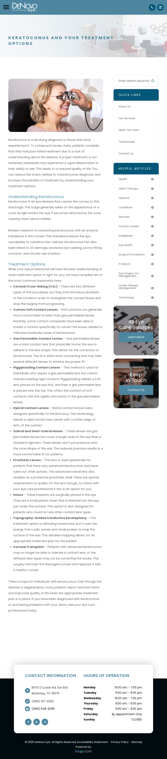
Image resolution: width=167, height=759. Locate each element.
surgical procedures (133, 256)
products (125, 266)
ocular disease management (129, 289)
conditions (126, 208)
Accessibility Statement (92, 742)
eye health (126, 246)
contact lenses (130, 227)
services (125, 218)
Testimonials (128, 142)
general (124, 198)
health (123, 179)
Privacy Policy (120, 742)
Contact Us (127, 154)
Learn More (136, 340)
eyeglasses (126, 237)
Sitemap (136, 742)
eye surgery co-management (130, 276)
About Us (125, 107)
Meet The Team (130, 130)
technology (127, 300)
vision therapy (129, 189)
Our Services (128, 118)
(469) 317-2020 (43, 701)
